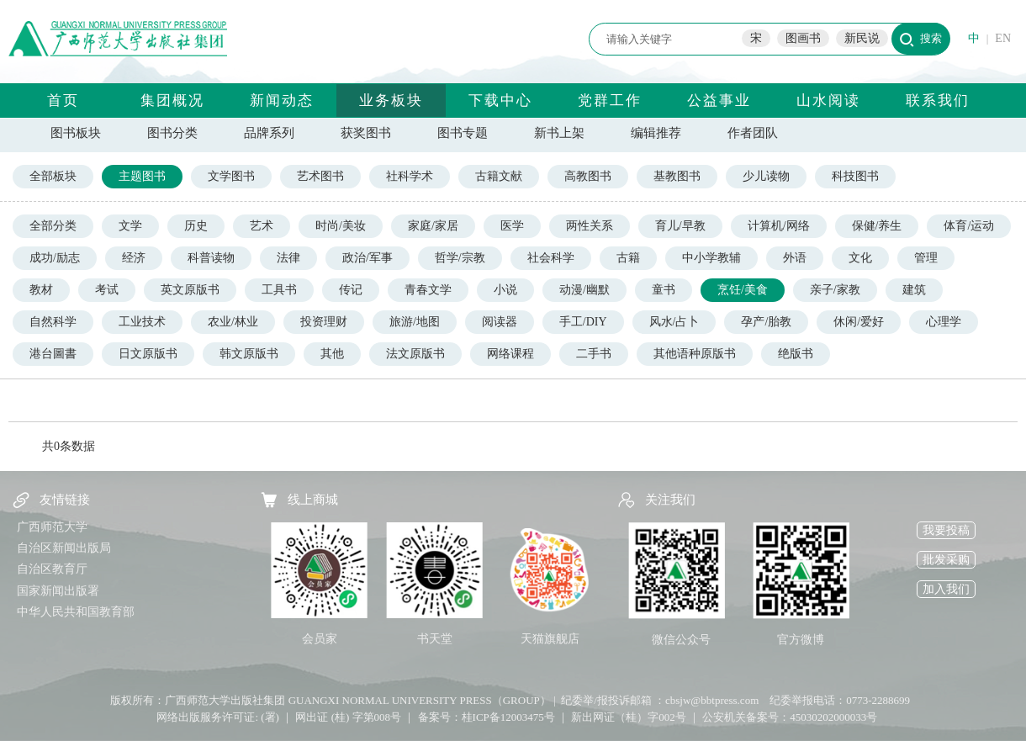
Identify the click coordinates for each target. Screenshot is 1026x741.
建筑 (914, 289)
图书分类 (172, 133)
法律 (288, 257)
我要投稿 (946, 530)
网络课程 (510, 353)
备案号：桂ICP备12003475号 (486, 717)
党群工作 (610, 101)
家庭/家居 (433, 226)
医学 (512, 226)
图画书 (803, 38)
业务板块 (391, 101)
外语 (795, 257)
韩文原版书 (248, 353)
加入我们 (946, 589)
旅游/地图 (414, 321)
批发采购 (946, 559)
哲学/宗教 (460, 257)
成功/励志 (54, 257)
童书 (663, 289)
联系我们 (938, 101)
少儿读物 (766, 176)
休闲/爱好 (858, 321)
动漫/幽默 (584, 289)
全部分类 (53, 226)
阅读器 (499, 321)
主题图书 (142, 176)
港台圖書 (53, 353)
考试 (107, 289)
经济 (133, 257)
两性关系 (589, 226)
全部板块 (53, 176)
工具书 (279, 289)
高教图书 (587, 176)
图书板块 (75, 133)
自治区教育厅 (52, 569)
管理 (926, 257)
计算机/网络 (779, 226)
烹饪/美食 (742, 289)
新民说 (862, 38)
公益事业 (719, 101)
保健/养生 (877, 226)
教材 (41, 289)
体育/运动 (969, 226)
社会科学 (550, 257)
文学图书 (231, 176)
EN (1003, 38)
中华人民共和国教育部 (76, 612)
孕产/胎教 (766, 321)
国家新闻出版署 (58, 591)
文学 (130, 226)
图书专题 (462, 133)
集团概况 (172, 101)
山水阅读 (828, 101)
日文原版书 (148, 353)
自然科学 (53, 321)
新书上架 (559, 133)
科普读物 (211, 257)
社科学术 (409, 176)
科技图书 (855, 176)
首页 (63, 101)
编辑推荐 (656, 133)
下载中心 (500, 101)
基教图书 (677, 176)
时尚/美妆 (340, 226)
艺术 (261, 226)
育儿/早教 (680, 226)
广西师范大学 (52, 527)
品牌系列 (269, 133)
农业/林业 (233, 321)
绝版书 (795, 353)
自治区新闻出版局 (64, 548)
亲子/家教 (835, 289)
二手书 (593, 353)
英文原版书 (190, 289)
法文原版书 (415, 353)
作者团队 (752, 133)
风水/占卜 (674, 321)
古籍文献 (498, 176)
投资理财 (323, 321)
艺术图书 (320, 176)
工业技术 (142, 321)
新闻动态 (282, 101)
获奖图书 (366, 133)
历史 (196, 226)
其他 (332, 353)
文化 (860, 257)
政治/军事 (367, 257)
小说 (505, 289)
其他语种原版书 (694, 353)
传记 (350, 289)
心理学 (943, 321)
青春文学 (428, 289)
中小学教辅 (711, 257)
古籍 (628, 257)
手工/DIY (583, 321)
